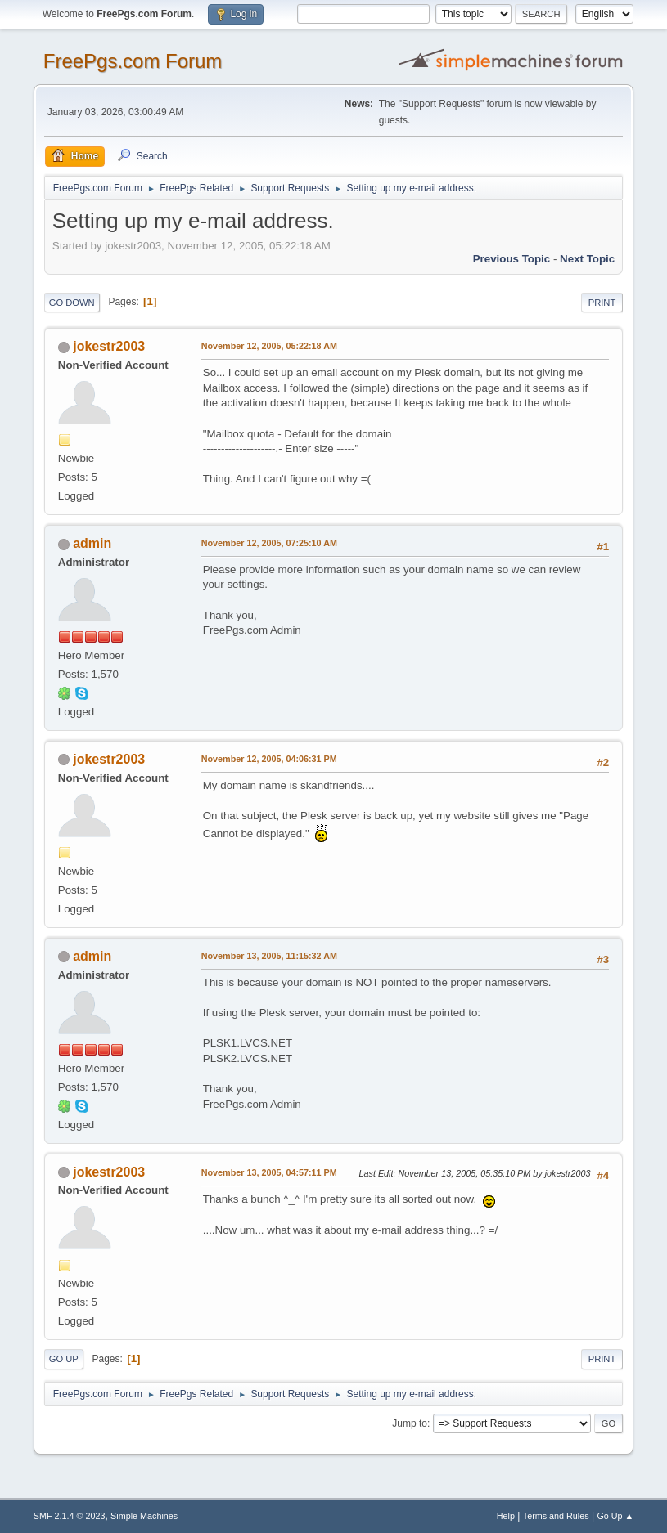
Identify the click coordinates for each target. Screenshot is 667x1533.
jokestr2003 (109, 346)
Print (602, 302)
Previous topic (512, 259)
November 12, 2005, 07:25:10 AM (269, 543)
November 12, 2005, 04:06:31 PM (269, 759)
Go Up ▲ (615, 1516)
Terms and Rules (556, 1516)
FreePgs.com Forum (133, 61)
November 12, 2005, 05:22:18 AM (269, 346)
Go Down (72, 302)
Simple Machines (144, 1516)
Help (506, 1516)
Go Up (64, 1359)
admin (92, 543)
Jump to (409, 1423)
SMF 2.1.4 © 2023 (70, 1516)
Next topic (587, 259)
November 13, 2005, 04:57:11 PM (269, 1172)
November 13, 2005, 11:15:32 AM (269, 956)
